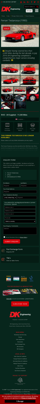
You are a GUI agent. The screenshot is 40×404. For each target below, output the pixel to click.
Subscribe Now (20, 304)
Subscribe (8, 299)
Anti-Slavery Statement (20, 370)
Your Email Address (8, 189)
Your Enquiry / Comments (10, 226)
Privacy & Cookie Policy (28, 398)
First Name (6, 183)
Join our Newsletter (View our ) (16, 237)
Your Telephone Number (10, 195)
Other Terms (20, 365)
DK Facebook (20, 346)
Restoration (20, 341)
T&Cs (10, 259)
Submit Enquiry (11, 241)
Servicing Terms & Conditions (20, 361)
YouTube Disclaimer (20, 368)
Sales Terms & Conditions (20, 356)
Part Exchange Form (12, 250)
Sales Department (20, 339)
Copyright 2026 (8, 394)
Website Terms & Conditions (20, 363)
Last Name (24, 183)
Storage (20, 337)
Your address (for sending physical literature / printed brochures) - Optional (19, 203)
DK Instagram (20, 349)
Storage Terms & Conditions (20, 358)
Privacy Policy (23, 237)
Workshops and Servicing (20, 334)
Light (29, 10)
